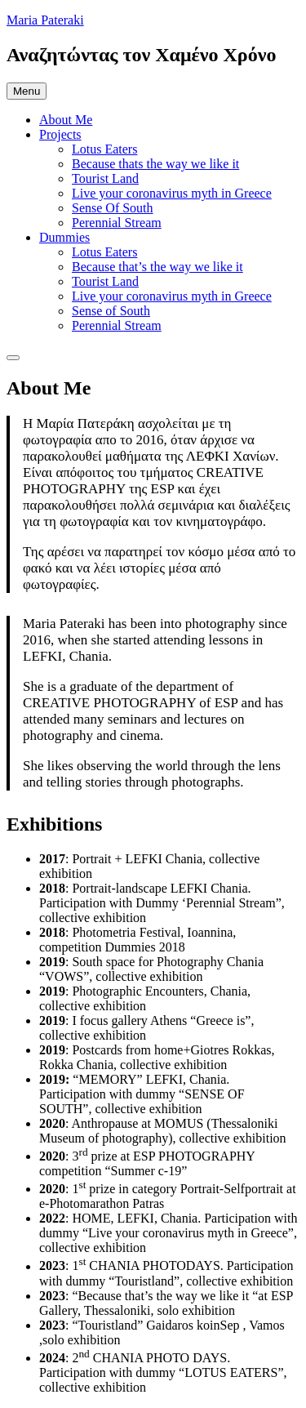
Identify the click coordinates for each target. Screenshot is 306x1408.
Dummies (64, 237)
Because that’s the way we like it (157, 267)
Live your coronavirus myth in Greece (172, 193)
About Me (65, 120)
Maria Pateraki (45, 20)
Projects (60, 134)
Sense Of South (112, 208)
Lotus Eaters (104, 149)
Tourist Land (105, 178)
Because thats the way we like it (155, 164)
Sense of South (111, 311)
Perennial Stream (117, 222)
